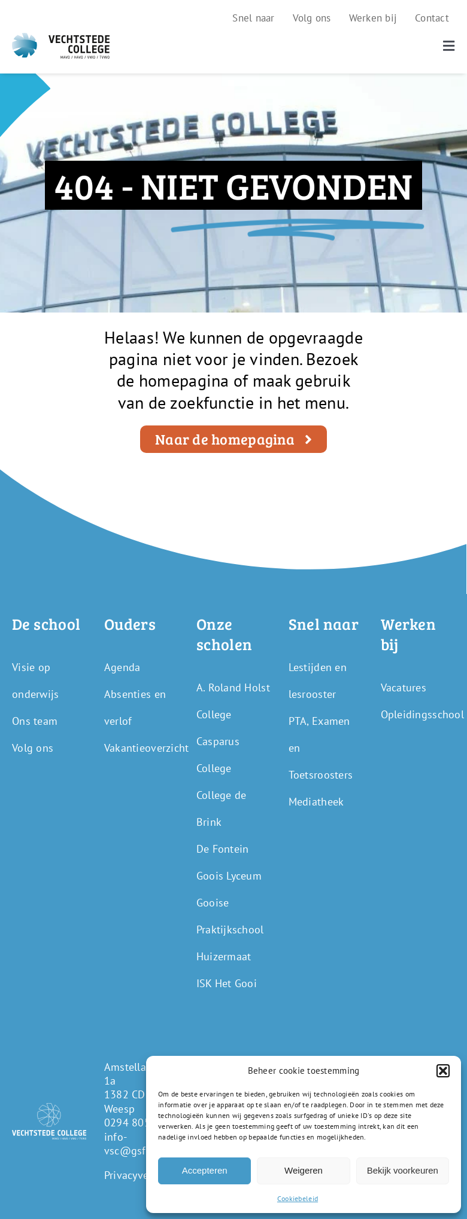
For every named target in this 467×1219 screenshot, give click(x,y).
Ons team (34, 721)
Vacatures (403, 687)
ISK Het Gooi (226, 983)
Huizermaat (223, 956)
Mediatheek (316, 801)
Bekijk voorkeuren (402, 1170)
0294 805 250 (138, 1122)
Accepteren (205, 1170)
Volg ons (32, 748)
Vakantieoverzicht (146, 748)
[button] (443, 1071)
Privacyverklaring (145, 1175)
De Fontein (222, 849)
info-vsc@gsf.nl (131, 1143)
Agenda (122, 667)
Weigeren (303, 1170)
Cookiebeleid (297, 1198)
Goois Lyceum (229, 876)
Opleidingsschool (422, 714)
